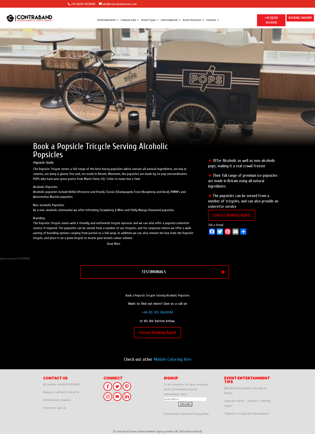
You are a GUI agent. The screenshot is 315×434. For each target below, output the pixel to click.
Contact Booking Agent (231, 215)
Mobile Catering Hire (172, 359)
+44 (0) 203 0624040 (157, 312)
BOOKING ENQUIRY (300, 18)
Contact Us (73, 392)
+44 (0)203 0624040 (83, 4)
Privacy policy (200, 414)
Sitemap (185, 414)
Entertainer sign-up (54, 408)
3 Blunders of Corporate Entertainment (246, 413)
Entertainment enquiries (57, 400)
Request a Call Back (54, 392)
